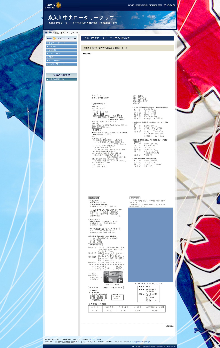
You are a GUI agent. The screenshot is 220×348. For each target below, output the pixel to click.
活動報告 (52, 50)
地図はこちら (95, 339)
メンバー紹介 (54, 61)
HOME (49, 33)
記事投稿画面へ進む (57, 79)
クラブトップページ (57, 43)
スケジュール (54, 53)
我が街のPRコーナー (57, 64)
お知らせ (52, 46)
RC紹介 (52, 57)
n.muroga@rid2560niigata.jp (138, 342)
